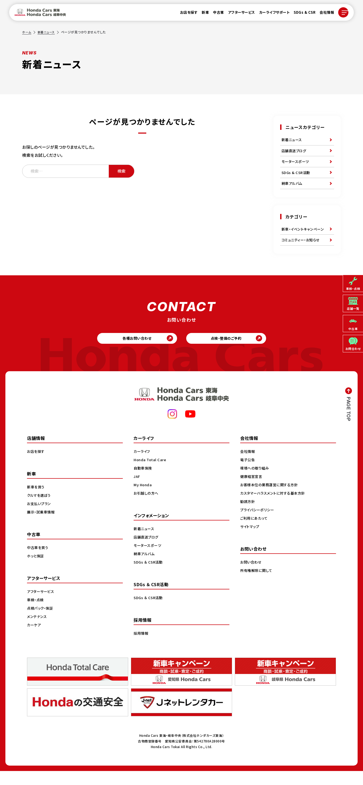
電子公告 (248, 473)
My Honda (143, 498)
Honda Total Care (151, 473)
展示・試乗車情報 (41, 525)
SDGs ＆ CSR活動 (149, 575)
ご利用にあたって (254, 531)
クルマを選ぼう (40, 509)
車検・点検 (36, 613)
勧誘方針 (248, 515)
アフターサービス (238, 13)
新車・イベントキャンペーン (303, 237)
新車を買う (36, 500)
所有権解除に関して (257, 584)
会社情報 (323, 13)
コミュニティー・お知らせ (302, 249)
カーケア (34, 638)
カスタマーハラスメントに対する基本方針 (275, 506)
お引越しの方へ (147, 506)
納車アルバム (292, 190)
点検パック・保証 (41, 621)
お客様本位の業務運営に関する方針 (270, 498)
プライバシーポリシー (258, 523)
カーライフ (142, 465)
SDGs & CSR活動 (296, 177)
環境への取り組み (255, 481)
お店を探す (186, 13)
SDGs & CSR (301, 13)
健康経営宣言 (252, 490)
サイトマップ (250, 540)
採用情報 (141, 646)
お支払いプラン (40, 517)
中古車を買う (38, 561)
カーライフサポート (271, 13)
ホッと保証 (36, 569)
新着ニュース (47, 32)
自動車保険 (143, 481)
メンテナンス (37, 630)
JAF (137, 490)
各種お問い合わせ (133, 350)
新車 (202, 13)
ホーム (27, 32)
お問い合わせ (251, 575)
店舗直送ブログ (294, 152)
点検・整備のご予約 (230, 350)
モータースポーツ (296, 165)
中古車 (215, 13)
